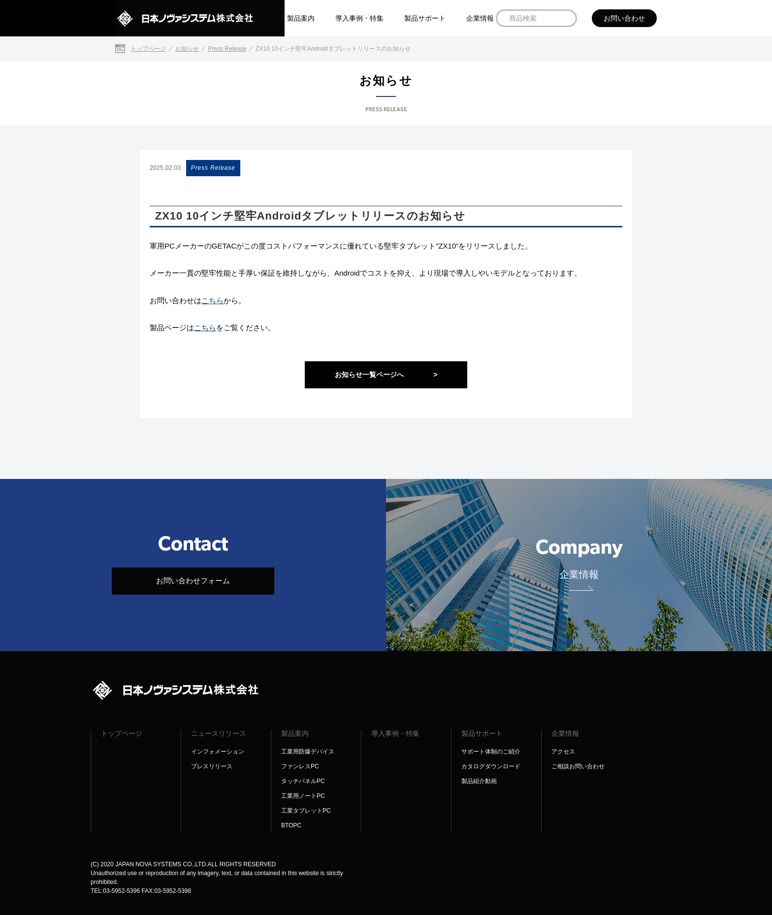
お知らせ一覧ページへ (386, 375)
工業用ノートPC (303, 795)
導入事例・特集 (359, 18)
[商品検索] (566, 18)
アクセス (563, 751)
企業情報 (480, 18)
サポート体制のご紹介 (490, 751)
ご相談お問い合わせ (578, 766)
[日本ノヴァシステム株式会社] (200, 18)
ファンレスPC (300, 766)
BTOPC (291, 825)
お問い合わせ (624, 18)
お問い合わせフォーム (193, 580)
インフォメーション (217, 751)
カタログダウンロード (490, 766)
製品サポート (425, 18)
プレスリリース (211, 766)
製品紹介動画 (479, 781)
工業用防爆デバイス (307, 751)
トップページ (121, 733)
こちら (212, 300)
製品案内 (301, 18)
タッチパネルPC (303, 781)
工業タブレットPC (306, 810)
